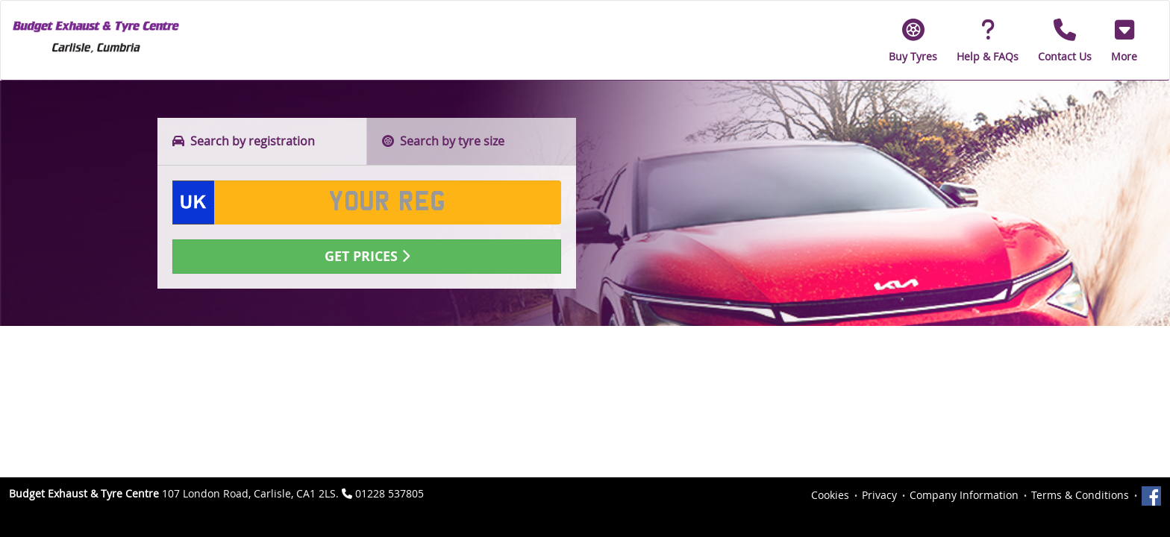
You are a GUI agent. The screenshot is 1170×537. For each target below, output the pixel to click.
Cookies (830, 495)
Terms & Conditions (1080, 495)
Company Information (964, 495)
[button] (1124, 40)
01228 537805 (389, 493)
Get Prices (367, 256)
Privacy (879, 495)
